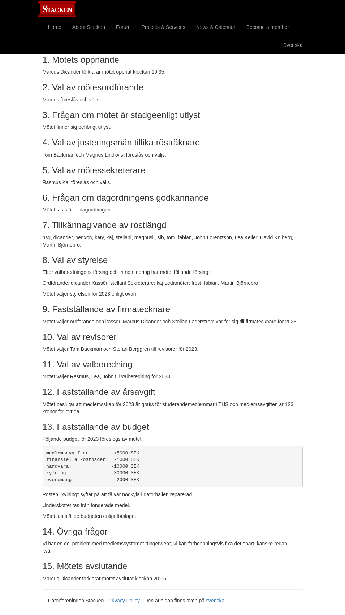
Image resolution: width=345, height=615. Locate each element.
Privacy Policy (124, 600)
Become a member (267, 27)
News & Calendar (216, 27)
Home (54, 27)
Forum (123, 27)
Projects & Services (163, 27)
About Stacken (88, 27)
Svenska (293, 45)
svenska (215, 600)
